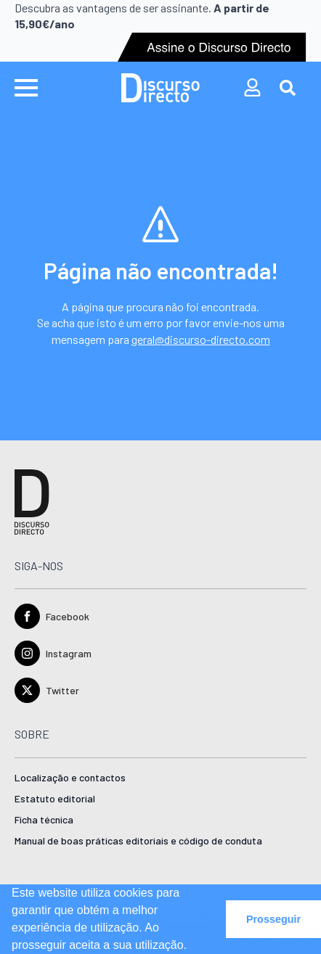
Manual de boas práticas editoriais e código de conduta (138, 841)
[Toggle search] (287, 88)
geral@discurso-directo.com (200, 339)
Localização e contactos (70, 778)
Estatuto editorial (55, 799)
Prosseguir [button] (273, 919)
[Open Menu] (26, 87)
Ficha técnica (44, 820)
